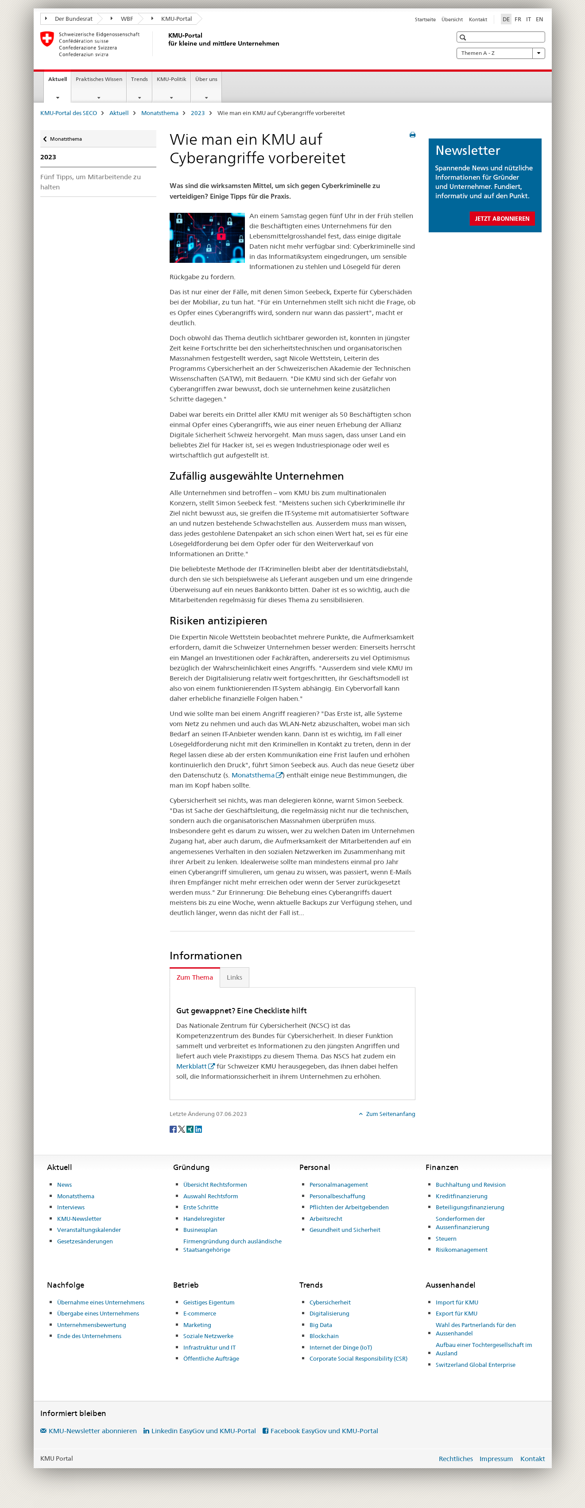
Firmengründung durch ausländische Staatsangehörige (232, 1246)
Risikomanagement (462, 1249)
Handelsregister (204, 1218)
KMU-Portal (172, 18)
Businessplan (200, 1229)
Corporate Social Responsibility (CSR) (358, 1358)
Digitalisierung (329, 1313)
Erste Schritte (200, 1207)
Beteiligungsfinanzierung (470, 1207)
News (64, 1184)
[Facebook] (174, 1128)
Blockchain (324, 1335)
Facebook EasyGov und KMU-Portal (324, 1431)
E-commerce (199, 1313)
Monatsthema (159, 112)
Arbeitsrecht (326, 1218)
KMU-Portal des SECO (68, 112)
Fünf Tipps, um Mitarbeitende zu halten (90, 182)
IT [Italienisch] (528, 19)
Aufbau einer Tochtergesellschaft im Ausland (484, 1349)
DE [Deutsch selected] (506, 19)
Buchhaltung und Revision (471, 1184)
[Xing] (190, 1128)
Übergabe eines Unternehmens (98, 1313)
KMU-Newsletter (79, 1218)
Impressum (496, 1458)
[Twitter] (182, 1128)
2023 (198, 112)
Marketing (197, 1324)
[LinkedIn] (198, 1128)
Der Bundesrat (69, 18)
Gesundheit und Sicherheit (345, 1229)
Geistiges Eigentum (209, 1302)
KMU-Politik (171, 79)
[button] (464, 37)
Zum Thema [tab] (195, 977)
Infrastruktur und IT (209, 1347)
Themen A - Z (500, 53)
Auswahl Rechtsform (210, 1196)
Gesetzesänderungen (85, 1241)
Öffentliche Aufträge (211, 1358)
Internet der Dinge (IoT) (341, 1347)
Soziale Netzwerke (208, 1335)
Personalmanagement (339, 1184)
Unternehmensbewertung (91, 1324)
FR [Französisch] (518, 19)
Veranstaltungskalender (89, 1229)
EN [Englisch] (539, 19)
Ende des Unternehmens (89, 1335)
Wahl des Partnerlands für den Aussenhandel (476, 1329)
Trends (139, 79)
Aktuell (59, 81)
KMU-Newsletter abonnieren (93, 1431)
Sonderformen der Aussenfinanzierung (462, 1223)
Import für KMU (457, 1302)
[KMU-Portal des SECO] (166, 43)
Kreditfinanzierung (462, 1196)
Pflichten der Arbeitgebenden (349, 1207)
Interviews (71, 1207)
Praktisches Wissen (99, 79)
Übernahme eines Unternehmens (100, 1302)
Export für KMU (456, 1313)
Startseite (425, 19)
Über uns (206, 79)
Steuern (446, 1238)
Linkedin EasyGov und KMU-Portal (203, 1431)
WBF (122, 18)
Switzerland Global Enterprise (475, 1364)
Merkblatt (191, 1066)
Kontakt (478, 19)
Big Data (321, 1324)
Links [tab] (234, 977)
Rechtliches (456, 1458)
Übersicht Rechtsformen (215, 1184)
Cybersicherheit (330, 1302)
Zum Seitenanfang (390, 1113)
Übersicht (452, 19)
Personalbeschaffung (337, 1196)
